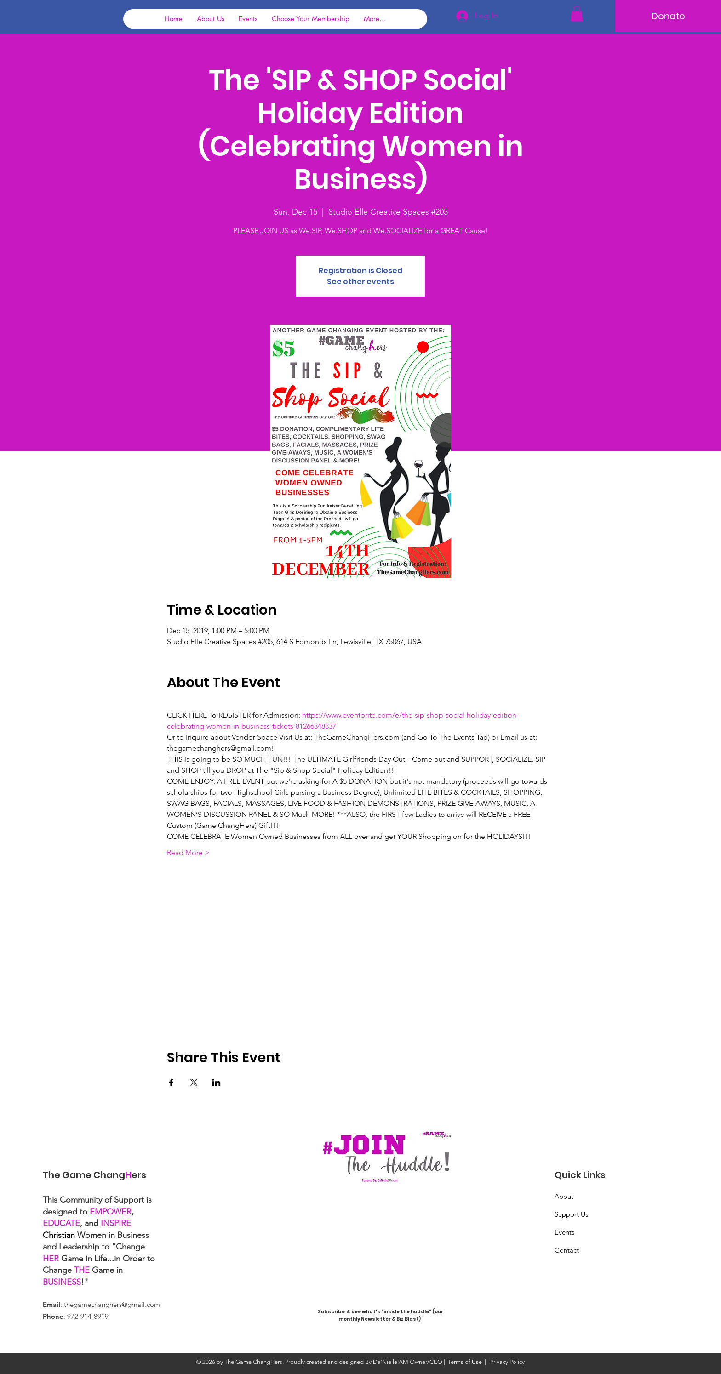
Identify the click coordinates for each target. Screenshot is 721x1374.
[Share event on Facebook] (171, 1082)
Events (564, 1232)
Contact (567, 1250)
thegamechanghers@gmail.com (112, 1304)
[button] (576, 13)
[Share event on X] (193, 1082)
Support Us (571, 1214)
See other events (360, 281)
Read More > (188, 852)
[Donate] (668, 16)
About (564, 1196)
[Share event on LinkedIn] (216, 1082)
